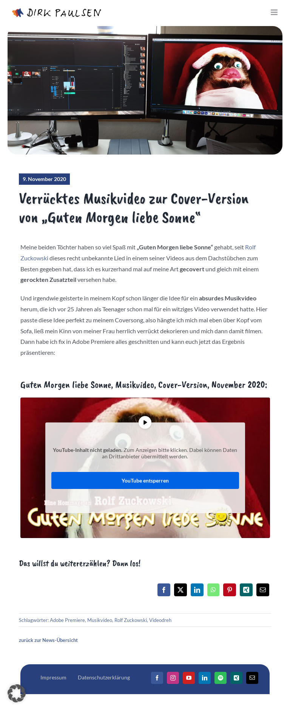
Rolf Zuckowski (130, 620)
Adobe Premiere (67, 620)
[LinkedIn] (197, 590)
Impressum (53, 677)
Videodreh (160, 620)
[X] (180, 590)
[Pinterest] (229, 590)
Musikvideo (99, 620)
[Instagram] (173, 678)
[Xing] (246, 590)
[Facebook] (164, 590)
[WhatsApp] (213, 590)
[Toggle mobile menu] (275, 12)
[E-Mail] (263, 590)
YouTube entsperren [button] (145, 480)
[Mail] (252, 678)
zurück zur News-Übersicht (48, 640)
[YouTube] (189, 678)
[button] (16, 693)
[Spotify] (220, 678)
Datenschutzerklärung (104, 677)
